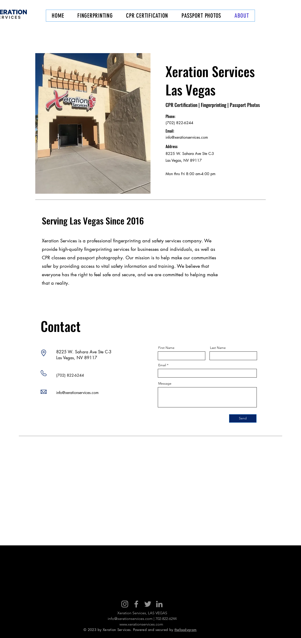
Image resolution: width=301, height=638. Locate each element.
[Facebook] (136, 604)
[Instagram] (124, 604)
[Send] (243, 418)
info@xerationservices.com (187, 137)
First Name (166, 347)
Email (162, 365)
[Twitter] (147, 604)
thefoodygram (185, 629)
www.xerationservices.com (141, 624)
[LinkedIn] (159, 604)
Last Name (218, 347)
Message (164, 383)
